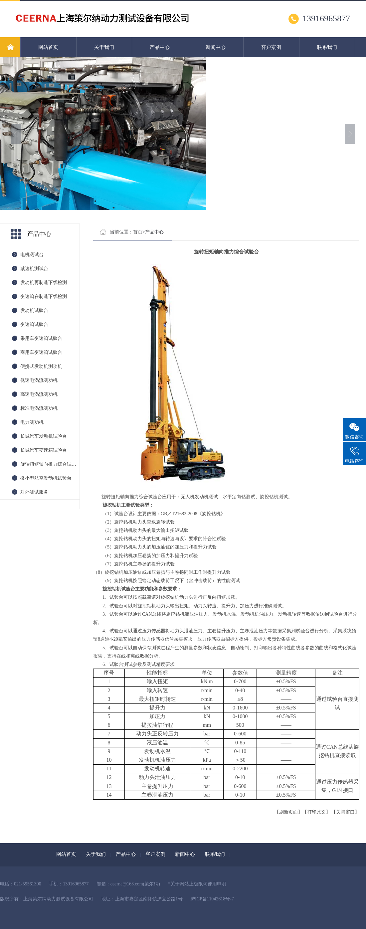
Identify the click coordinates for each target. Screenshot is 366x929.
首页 (137, 232)
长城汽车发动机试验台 (43, 436)
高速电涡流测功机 (39, 394)
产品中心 (160, 47)
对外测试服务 (34, 492)
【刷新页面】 (288, 812)
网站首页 (48, 47)
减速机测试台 (34, 268)
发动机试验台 (34, 310)
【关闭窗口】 (345, 812)
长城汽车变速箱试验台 (43, 450)
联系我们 (327, 47)
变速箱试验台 (34, 324)
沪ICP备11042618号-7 (212, 898)
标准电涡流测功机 (39, 408)
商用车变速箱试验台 (41, 352)
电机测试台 (32, 254)
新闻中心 (216, 47)
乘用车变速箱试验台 (41, 338)
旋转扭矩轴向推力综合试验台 (50, 464)
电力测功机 (32, 422)
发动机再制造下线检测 (43, 282)
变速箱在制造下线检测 (43, 296)
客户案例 (271, 47)
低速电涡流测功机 (39, 380)
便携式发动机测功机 (41, 366)
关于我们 (104, 47)
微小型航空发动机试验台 (46, 478)
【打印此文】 (316, 812)
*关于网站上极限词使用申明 (197, 883)
